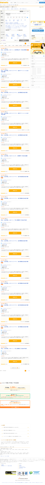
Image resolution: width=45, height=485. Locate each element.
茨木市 (1, 449)
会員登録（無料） (42, 2)
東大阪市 (7, 449)
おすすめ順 (2, 45)
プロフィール (19, 2)
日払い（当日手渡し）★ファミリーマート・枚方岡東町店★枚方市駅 (14, 92)
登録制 (24, 34)
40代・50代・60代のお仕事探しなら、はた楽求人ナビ (22, 482)
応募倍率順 (28, 45)
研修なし (13, 35)
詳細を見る (15, 62)
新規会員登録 (36, 24)
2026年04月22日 (39, 68)
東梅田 (14, 453)
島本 (8, 453)
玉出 (11, 453)
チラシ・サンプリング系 (17, 25)
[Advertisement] (15, 376)
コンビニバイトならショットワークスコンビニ (8, 482)
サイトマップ (21, 468)
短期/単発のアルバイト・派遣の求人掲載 (6, 465)
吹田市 (13, 449)
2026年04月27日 (34, 70)
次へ (29, 43)
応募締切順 (24, 45)
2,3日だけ (11, 22)
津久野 (23, 453)
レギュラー (26, 2)
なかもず (1, 454)
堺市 (10, 449)
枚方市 (1, 450)
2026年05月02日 (39, 72)
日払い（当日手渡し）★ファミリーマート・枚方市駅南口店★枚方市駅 (14, 198)
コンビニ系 (3, 52)
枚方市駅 (5, 75)
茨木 (6, 453)
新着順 (5, 45)
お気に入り (22, 2)
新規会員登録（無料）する (37, 30)
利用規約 (20, 465)
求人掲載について (39, 0)
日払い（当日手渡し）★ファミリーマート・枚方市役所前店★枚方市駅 (14, 176)
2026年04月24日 (39, 73)
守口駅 (5, 223)
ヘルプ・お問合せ (43, 0)
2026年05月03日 (34, 73)
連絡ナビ (12, 2)
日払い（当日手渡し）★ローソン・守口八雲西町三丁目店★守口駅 (14, 220)
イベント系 (12, 25)
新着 (6, 34)
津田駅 (5, 53)
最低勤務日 (20, 45)
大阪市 (4, 449)
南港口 (17, 453)
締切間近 (13, 34)
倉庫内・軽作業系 (7, 25)
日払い (19, 34)
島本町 (16, 449)
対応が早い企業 (20, 35)
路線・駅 (24, 11)
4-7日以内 (16, 22)
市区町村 (28, 11)
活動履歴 (15, 2)
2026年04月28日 (39, 70)
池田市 (26, 449)
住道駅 (5, 159)
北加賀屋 (1, 453)
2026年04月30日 (39, 71)
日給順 (13, 45)
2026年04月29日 (34, 71)
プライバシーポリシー (22, 466)
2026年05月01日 (34, 72)
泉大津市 (19, 449)
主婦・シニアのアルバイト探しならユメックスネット (36, 482)
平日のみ (25, 35)
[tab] (34, 22)
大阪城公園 (20, 453)
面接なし (7, 35)
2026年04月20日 (34, 68)
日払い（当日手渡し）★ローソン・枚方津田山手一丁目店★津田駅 (14, 49)
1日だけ (7, 22)
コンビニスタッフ (34, 62)
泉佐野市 (23, 449)
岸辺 (3, 453)
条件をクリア (16, 40)
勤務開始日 (17, 45)
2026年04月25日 (34, 74)
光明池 (26, 453)
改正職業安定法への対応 (22, 467)
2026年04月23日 (34, 69)
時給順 (9, 45)
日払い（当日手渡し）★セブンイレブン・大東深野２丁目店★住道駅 (14, 155)
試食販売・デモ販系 (24, 25)
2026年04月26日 (39, 69)
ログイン (37, 2)
